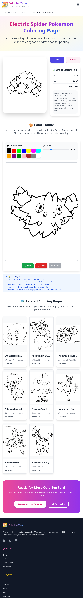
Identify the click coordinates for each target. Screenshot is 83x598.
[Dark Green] (19, 156)
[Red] (14, 151)
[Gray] (33, 156)
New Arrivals (7, 567)
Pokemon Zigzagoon (67, 356)
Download (73, 60)
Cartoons (6, 585)
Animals (5, 581)
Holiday (5, 593)
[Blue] (24, 151)
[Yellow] (28, 151)
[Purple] (14, 156)
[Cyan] (38, 151)
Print (57, 60)
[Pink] (24, 156)
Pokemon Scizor (12, 462)
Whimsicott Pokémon (15, 356)
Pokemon (25, 12)
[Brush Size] (56, 149)
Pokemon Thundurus (41, 356)
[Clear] (41, 265)
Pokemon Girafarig (40, 462)
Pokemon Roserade (14, 409)
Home (6, 12)
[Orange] (9, 156)
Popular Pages (8, 563)
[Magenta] (33, 151)
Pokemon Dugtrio (40, 409)
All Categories (58, 504)
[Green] (19, 151)
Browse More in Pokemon (30, 504)
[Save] (28, 265)
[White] (38, 156)
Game (15, 12)
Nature (5, 589)
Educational (7, 596)
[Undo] (55, 265)
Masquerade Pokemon (68, 409)
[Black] (9, 150)
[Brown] (28, 156)
